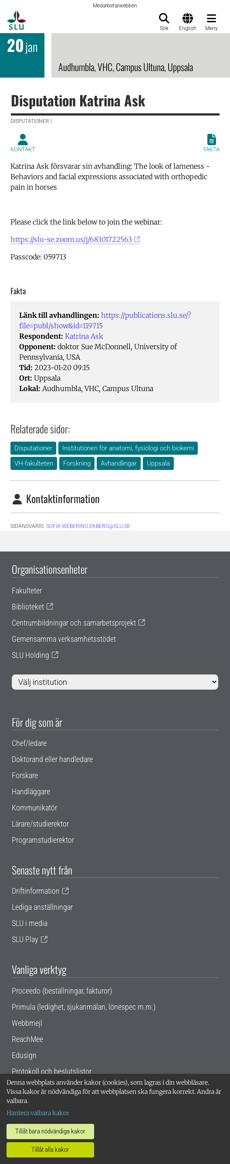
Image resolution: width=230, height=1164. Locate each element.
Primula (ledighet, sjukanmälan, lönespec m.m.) (84, 1006)
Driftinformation (36, 890)
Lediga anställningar (42, 907)
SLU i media (29, 923)
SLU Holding (30, 655)
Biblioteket (28, 606)
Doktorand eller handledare (52, 759)
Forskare (25, 775)
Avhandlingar (119, 463)
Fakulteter (27, 590)
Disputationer (33, 448)
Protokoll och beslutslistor (51, 1071)
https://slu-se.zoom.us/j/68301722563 (71, 239)
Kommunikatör (34, 807)
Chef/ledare (29, 743)
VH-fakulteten (33, 463)
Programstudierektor (43, 839)
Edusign (24, 1055)
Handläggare (31, 791)
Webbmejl (27, 1023)
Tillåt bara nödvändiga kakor (50, 1131)
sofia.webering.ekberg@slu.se (88, 526)
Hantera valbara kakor (38, 1113)
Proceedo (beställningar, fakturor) (62, 990)
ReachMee (27, 1039)
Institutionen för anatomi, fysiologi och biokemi (128, 448)
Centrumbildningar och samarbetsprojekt (74, 622)
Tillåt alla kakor (50, 1150)
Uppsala (158, 463)
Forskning (77, 463)
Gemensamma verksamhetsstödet (64, 638)
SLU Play (25, 939)
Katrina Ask (84, 336)
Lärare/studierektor (40, 823)
